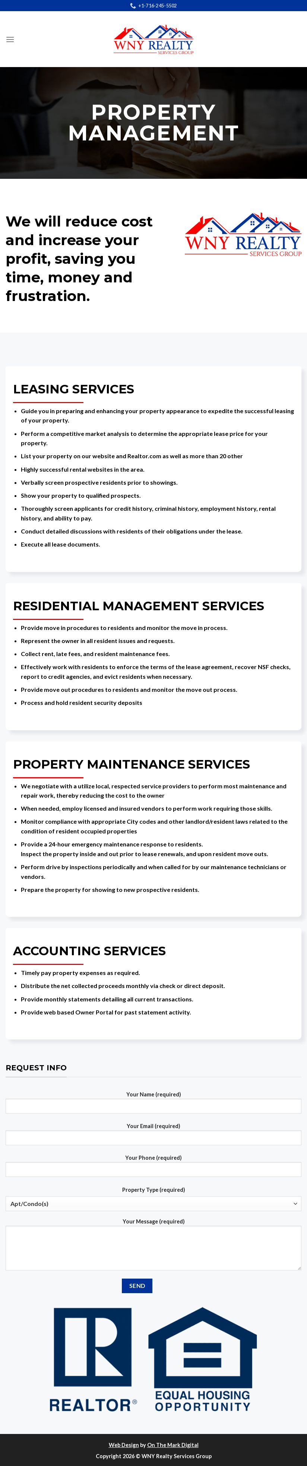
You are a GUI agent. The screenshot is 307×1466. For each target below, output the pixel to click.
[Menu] (10, 39)
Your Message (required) (153, 1247)
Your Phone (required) (153, 1169)
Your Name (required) (153, 1105)
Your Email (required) (153, 1137)
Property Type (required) (153, 1190)
